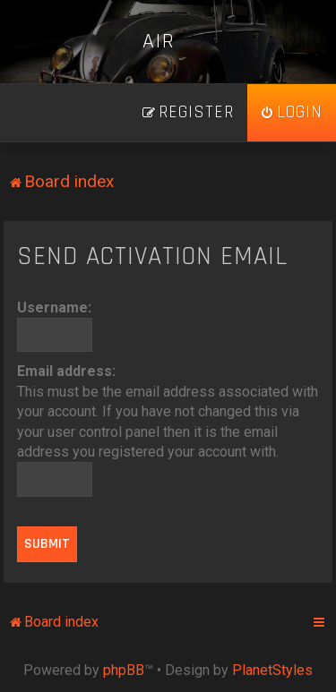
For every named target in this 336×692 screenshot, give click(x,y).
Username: (54, 307)
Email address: (66, 371)
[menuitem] (291, 112)
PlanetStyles (272, 670)
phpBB (123, 670)
